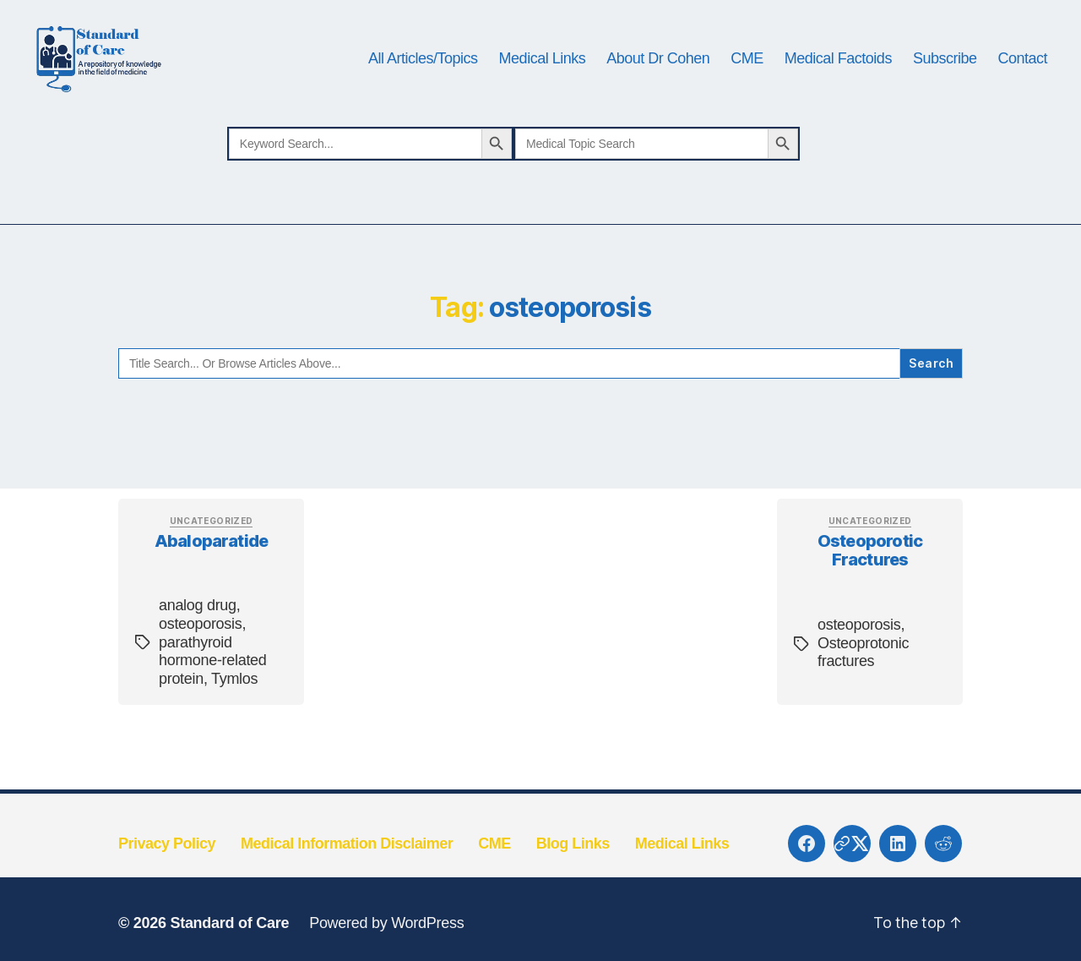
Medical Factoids (838, 77)
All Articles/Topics (423, 77)
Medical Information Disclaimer (347, 883)
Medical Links (542, 77)
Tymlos (234, 718)
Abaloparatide (211, 580)
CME (747, 77)
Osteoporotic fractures (870, 589)
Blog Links (573, 883)
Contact (1022, 77)
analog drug (197, 644)
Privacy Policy (166, 883)
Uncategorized (211, 560)
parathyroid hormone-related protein (213, 699)
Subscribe (945, 77)
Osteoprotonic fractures (863, 692)
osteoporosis (200, 663)
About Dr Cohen (657, 77)
